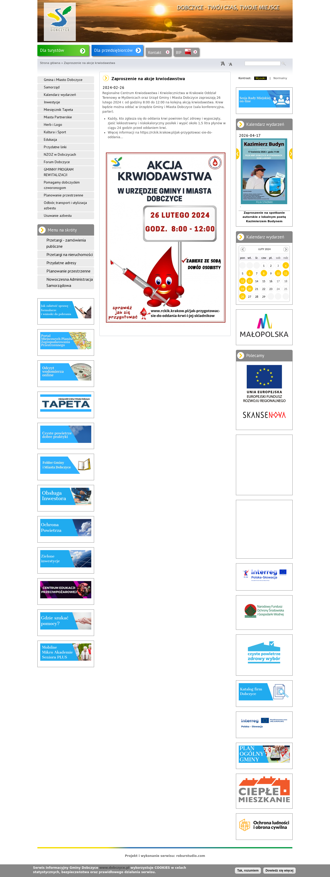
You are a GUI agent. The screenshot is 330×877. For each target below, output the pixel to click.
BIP (179, 52)
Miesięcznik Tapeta (58, 109)
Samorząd (52, 87)
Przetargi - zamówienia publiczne (66, 243)
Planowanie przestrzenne (63, 195)
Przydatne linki (55, 147)
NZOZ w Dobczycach (60, 154)
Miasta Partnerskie (58, 117)
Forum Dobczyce (57, 162)
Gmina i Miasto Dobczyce (63, 79)
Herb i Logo (53, 124)
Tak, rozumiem (248, 870)
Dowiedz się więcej (279, 870)
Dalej (290, 153)
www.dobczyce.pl (114, 868)
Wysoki (260, 78)
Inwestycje (52, 102)
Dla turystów (52, 50)
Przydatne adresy (61, 262)
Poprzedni (238, 153)
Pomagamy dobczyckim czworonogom (62, 185)
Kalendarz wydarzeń (60, 94)
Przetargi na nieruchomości (69, 254)
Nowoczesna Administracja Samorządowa (69, 282)
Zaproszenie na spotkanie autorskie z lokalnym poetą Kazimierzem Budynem (264, 217)
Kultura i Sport (55, 132)
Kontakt (154, 52)
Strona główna (50, 63)
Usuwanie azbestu (58, 215)
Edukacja (50, 139)
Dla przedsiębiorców (113, 50)
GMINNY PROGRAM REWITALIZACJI (58, 172)
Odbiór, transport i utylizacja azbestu (65, 205)
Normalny (280, 78)
